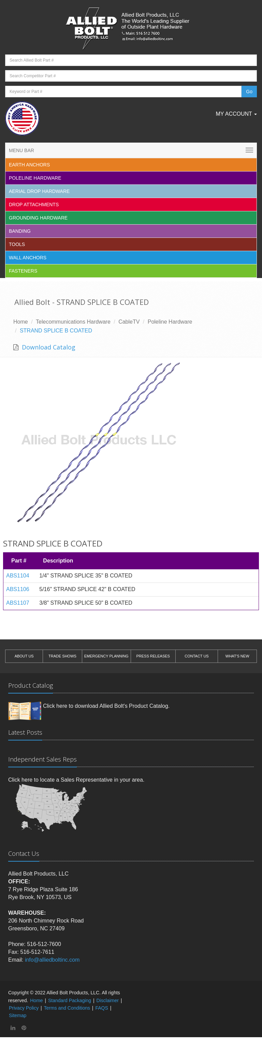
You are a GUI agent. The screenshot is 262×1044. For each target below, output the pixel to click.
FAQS (101, 1008)
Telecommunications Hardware (73, 322)
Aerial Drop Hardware (39, 191)
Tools (17, 244)
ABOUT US (24, 656)
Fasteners (23, 271)
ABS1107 (17, 603)
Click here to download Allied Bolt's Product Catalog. (106, 706)
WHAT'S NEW (237, 656)
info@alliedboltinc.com (52, 960)
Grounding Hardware (38, 218)
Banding (20, 231)
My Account (236, 114)
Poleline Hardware (35, 178)
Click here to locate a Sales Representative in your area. (76, 780)
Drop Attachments (34, 204)
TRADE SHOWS (62, 656)
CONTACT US (197, 656)
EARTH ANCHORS (29, 164)
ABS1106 (17, 589)
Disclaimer (108, 1000)
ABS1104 (17, 575)
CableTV (129, 322)
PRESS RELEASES (153, 656)
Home (20, 322)
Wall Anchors (27, 257)
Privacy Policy (24, 1008)
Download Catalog (47, 347)
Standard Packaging (69, 1000)
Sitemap (17, 1015)
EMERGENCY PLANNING (106, 656)
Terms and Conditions (67, 1008)
